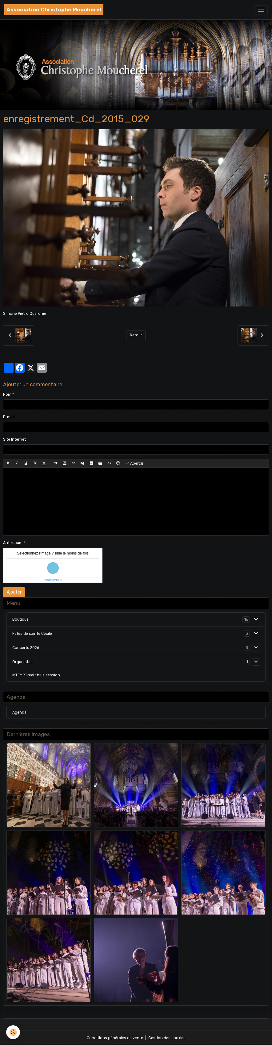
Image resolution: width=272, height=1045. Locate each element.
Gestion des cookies (167, 1038)
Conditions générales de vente (115, 1038)
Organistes (22, 662)
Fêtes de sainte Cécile (32, 633)
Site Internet (14, 439)
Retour (136, 335)
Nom (7, 394)
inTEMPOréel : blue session (36, 675)
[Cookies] (13, 1032)
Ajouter (14, 592)
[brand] (53, 9)
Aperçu (134, 463)
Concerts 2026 (25, 648)
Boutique (20, 619)
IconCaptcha (51, 580)
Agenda (19, 712)
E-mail (8, 417)
